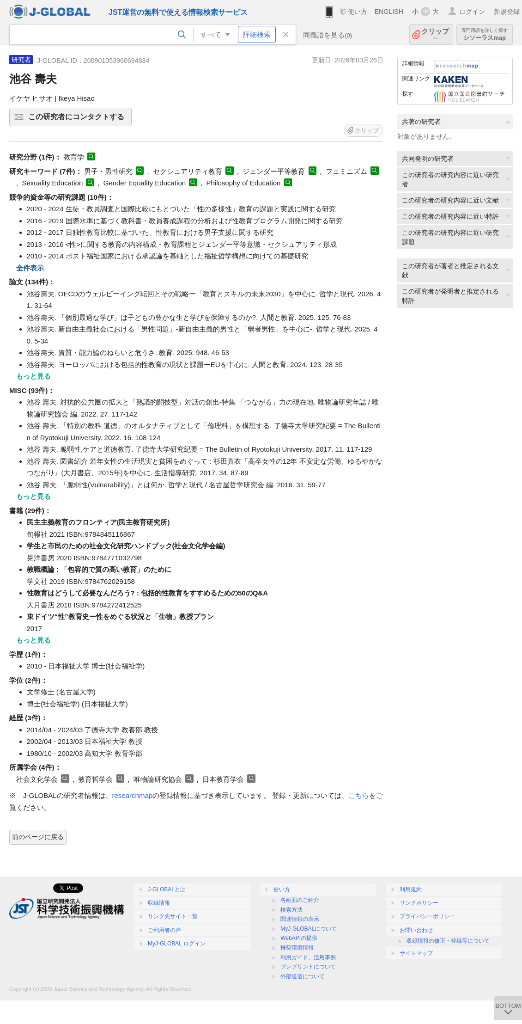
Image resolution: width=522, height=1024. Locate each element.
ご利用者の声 (164, 930)
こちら (358, 795)
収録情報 (159, 903)
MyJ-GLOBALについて (308, 929)
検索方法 (291, 910)
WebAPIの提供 (298, 938)
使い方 (357, 11)
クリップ (435, 34)
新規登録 (507, 11)
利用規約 (411, 889)
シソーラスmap (484, 34)
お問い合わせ (416, 930)
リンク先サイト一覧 (173, 916)
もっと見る (33, 376)
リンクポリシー (419, 903)
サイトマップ (416, 953)
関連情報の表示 (299, 919)
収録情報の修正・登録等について (448, 941)
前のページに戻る (38, 836)
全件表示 (30, 268)
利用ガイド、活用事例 (308, 957)
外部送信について (302, 976)
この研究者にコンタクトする (78, 120)
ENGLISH (388, 11)
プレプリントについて (308, 966)
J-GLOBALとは (167, 889)
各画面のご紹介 (299, 900)
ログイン (472, 11)
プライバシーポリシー (427, 916)
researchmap (132, 795)
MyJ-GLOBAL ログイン (177, 943)
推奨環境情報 (297, 947)
